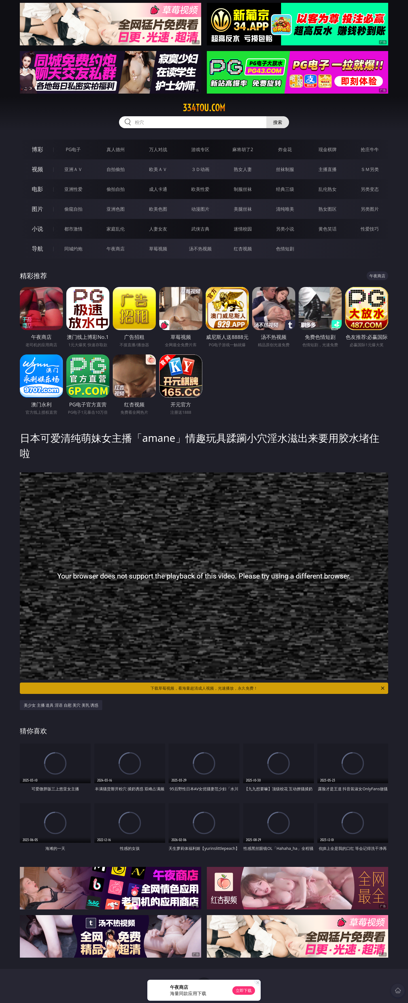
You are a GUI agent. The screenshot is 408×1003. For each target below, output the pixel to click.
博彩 (37, 149)
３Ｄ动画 (200, 169)
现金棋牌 (327, 149)
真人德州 (116, 149)
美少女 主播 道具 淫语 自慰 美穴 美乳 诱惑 (61, 705)
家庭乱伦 (116, 229)
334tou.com (204, 107)
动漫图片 (200, 209)
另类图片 (370, 209)
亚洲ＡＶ (73, 169)
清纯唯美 (285, 209)
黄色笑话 (327, 229)
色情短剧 (285, 249)
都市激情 (73, 229)
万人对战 (158, 149)
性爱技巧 (370, 229)
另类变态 (370, 189)
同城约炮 (73, 249)
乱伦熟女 (327, 189)
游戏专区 (200, 149)
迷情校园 (243, 229)
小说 (37, 229)
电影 (37, 189)
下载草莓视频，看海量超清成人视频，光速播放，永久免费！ (267, 688)
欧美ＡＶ (158, 169)
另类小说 (285, 229)
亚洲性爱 (73, 189)
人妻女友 (158, 229)
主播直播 (327, 169)
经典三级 (285, 189)
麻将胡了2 (242, 149)
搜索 (277, 122)
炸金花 (285, 149)
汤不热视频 (200, 249)
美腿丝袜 (243, 209)
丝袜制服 (285, 169)
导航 (37, 248)
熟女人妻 (243, 169)
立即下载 (244, 990)
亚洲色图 (116, 209)
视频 (37, 169)
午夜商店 (116, 249)
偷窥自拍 (73, 209)
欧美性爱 (200, 189)
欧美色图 (158, 209)
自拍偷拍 (116, 169)
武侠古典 (200, 229)
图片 (37, 209)
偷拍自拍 (116, 189)
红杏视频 (243, 249)
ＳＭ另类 (370, 169)
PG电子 (73, 149)
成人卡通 (158, 189)
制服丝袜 (243, 189)
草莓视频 (158, 249)
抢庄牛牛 (370, 149)
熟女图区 (327, 209)
